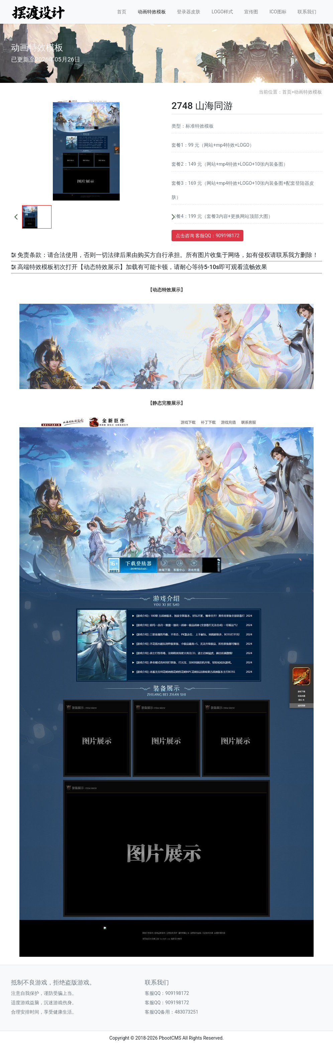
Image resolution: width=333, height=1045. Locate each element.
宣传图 (251, 11)
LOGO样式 (222, 11)
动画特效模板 (152, 11)
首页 (121, 11)
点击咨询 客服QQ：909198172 (208, 235)
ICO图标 (278, 11)
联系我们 (307, 11)
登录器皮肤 (188, 11)
